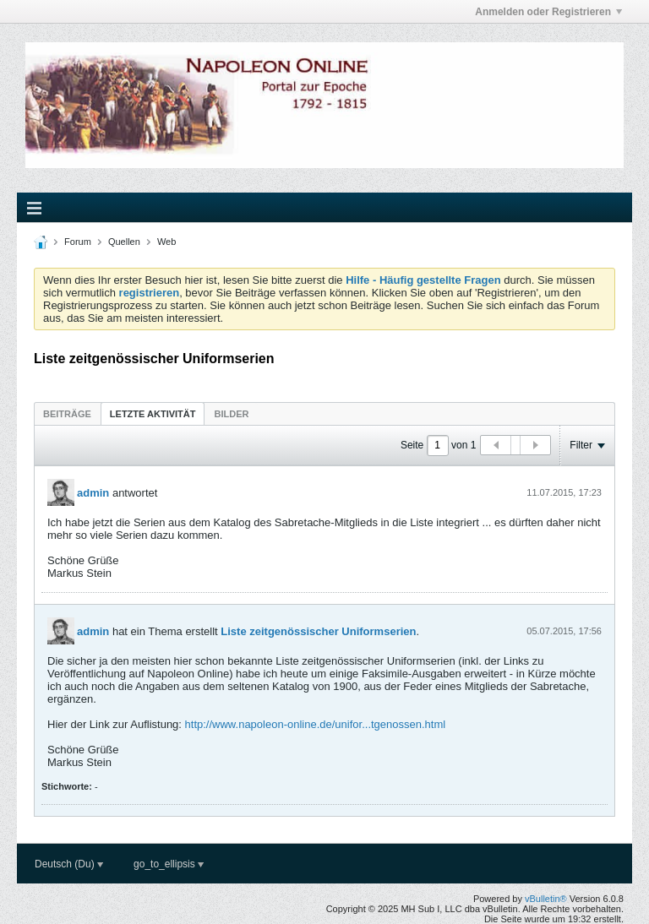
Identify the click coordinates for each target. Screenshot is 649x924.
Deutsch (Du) (69, 864)
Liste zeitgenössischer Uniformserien (318, 631)
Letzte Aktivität (153, 414)
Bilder (231, 414)
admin (93, 492)
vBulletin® (546, 899)
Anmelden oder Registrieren (548, 12)
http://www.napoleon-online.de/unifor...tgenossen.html (315, 724)
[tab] (67, 413)
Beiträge (67, 414)
